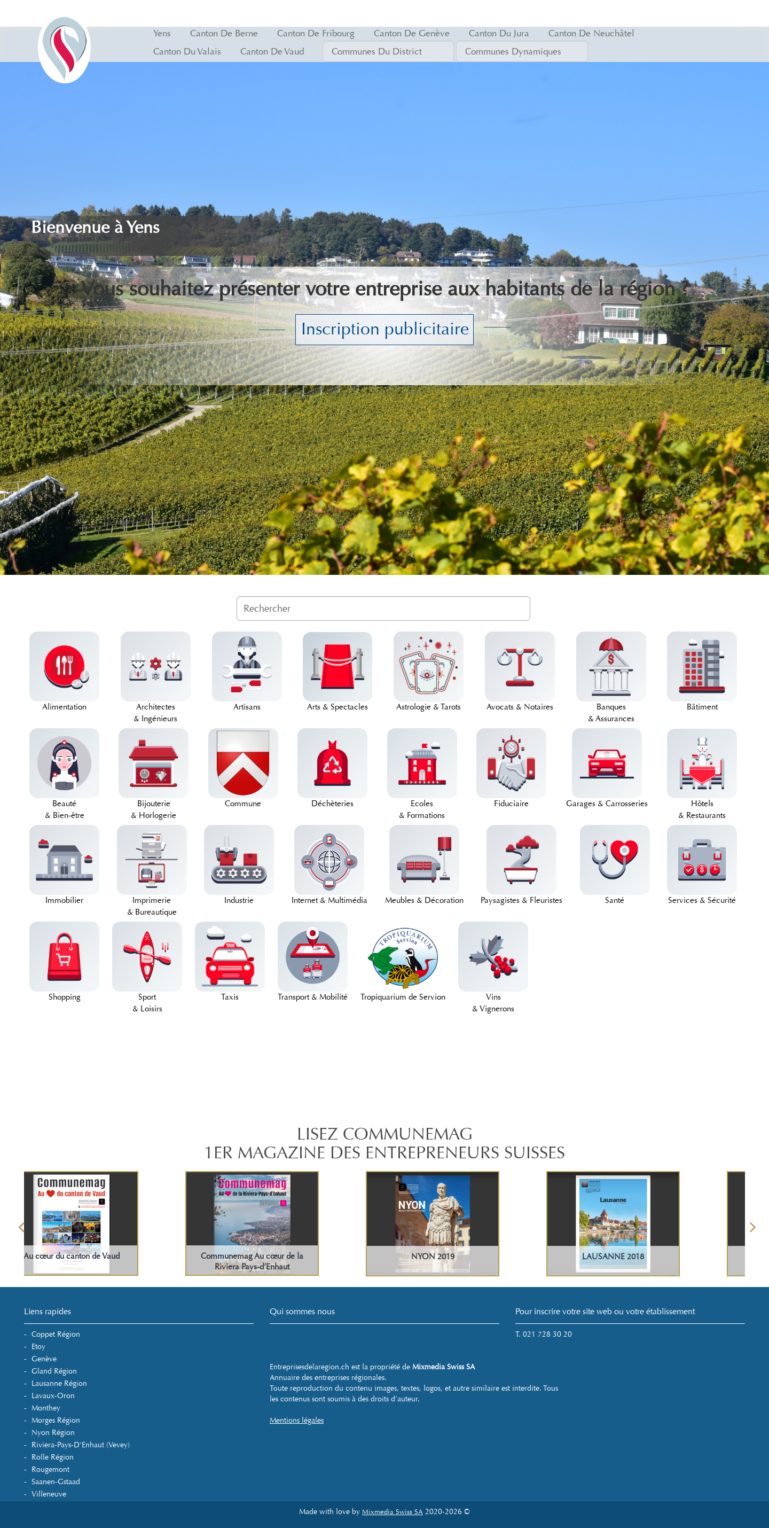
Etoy (38, 1346)
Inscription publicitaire (385, 329)
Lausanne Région (59, 1383)
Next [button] (753, 1223)
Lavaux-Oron (53, 1395)
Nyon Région (53, 1432)
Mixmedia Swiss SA (392, 1512)
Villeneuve (49, 1494)
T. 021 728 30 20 (543, 1334)
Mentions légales (297, 1420)
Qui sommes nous (302, 1311)
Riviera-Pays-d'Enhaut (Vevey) (81, 1444)
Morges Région (56, 1420)
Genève (44, 1358)
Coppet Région (56, 1334)
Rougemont (50, 1469)
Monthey (46, 1408)
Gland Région (54, 1371)
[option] (475, 1223)
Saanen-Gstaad (56, 1481)
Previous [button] (21, 1223)
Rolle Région (53, 1457)
